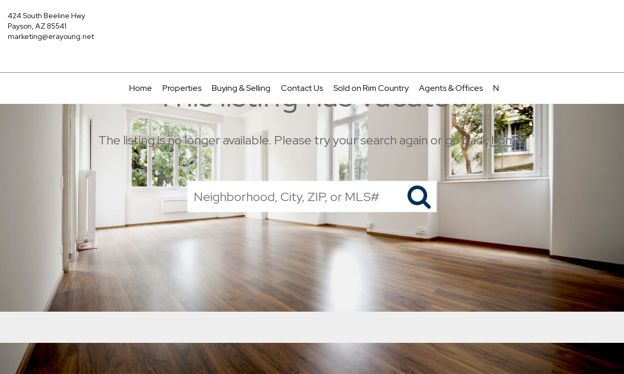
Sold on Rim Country (371, 88)
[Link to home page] (312, 23)
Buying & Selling (241, 88)
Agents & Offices (451, 88)
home (507, 140)
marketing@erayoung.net (51, 36)
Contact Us (302, 88)
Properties (181, 88)
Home (140, 88)
